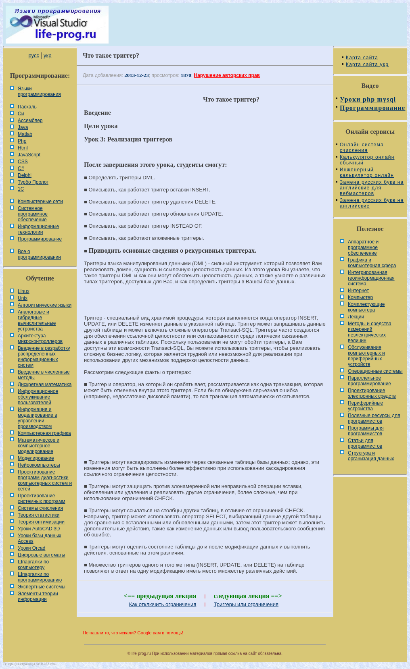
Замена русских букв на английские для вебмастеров (372, 187)
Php (22, 141)
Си (21, 113)
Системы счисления (40, 508)
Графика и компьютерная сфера (372, 262)
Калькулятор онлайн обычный (367, 160)
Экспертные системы (41, 587)
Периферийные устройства (365, 405)
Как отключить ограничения (163, 604)
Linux (23, 291)
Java (23, 127)
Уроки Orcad (31, 548)
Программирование (40, 239)
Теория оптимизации (41, 522)
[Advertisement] (205, 433)
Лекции (356, 317)
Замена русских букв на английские (372, 203)
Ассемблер (30, 120)
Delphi (24, 175)
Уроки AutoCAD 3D (39, 529)
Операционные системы (375, 371)
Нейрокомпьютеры (39, 465)
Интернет (358, 290)
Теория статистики (38, 515)
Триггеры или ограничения (246, 604)
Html (23, 148)
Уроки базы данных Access (39, 538)
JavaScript (29, 155)
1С (21, 189)
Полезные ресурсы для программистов (374, 418)
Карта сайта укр (367, 64)
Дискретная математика (44, 384)
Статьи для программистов (365, 443)
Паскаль (27, 107)
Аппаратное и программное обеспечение (363, 247)
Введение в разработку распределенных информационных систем (44, 356)
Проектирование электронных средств (372, 393)
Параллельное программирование (369, 380)
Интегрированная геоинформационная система (371, 278)
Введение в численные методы (44, 374)
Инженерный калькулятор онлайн (367, 172)
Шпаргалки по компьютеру (33, 564)
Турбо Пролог (33, 182)
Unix (22, 298)
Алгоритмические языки (44, 305)
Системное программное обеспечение (33, 214)
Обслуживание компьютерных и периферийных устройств (366, 356)
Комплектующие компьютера (366, 307)
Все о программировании (39, 254)
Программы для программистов (366, 430)
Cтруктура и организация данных (371, 455)
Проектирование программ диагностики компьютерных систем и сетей (45, 480)
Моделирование (36, 458)
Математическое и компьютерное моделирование (38, 445)
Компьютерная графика (44, 433)
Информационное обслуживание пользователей (38, 397)
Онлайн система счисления (362, 147)
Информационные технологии (38, 229)
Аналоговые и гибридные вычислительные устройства (37, 320)
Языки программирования (39, 91)
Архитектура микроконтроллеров (40, 338)
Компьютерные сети (40, 201)
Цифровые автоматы (41, 555)
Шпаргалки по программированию (40, 577)
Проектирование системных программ (41, 498)
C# (21, 168)
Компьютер (360, 297)
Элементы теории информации (38, 596)
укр (47, 55)
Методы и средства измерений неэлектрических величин (369, 332)
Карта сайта (362, 57)
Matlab (25, 134)
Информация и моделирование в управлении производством (37, 418)
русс (33, 55)
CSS (23, 161)
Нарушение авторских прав (227, 75)
